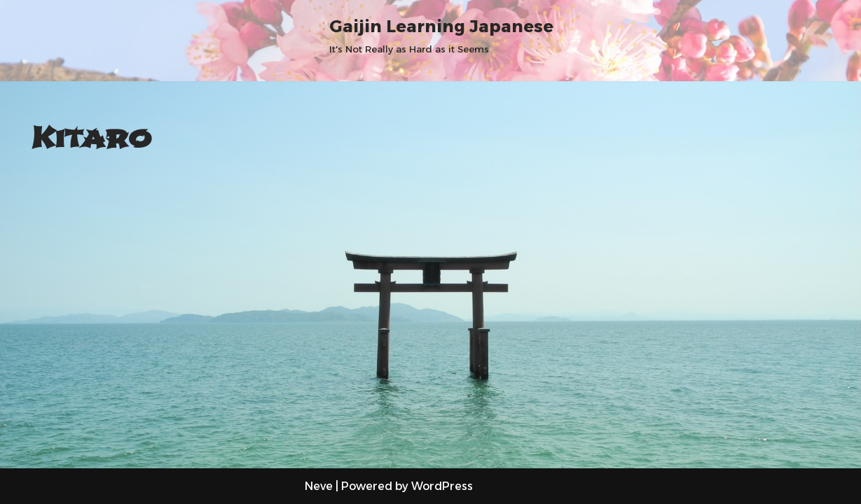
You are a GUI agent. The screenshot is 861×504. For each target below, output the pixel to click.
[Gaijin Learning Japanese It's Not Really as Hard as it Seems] (441, 35)
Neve (319, 486)
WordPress (442, 486)
